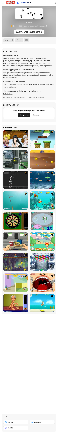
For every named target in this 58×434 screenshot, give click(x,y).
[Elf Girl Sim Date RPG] (15, 139)
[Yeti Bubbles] (42, 262)
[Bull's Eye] (15, 221)
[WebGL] (15, 428)
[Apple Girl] (42, 241)
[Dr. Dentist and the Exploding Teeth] (42, 282)
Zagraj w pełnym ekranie (29, 32)
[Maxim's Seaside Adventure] (42, 303)
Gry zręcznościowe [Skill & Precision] (18, 97)
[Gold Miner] (42, 159)
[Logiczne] (42, 422)
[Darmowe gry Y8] (10, 3)
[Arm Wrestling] (15, 303)
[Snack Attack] (15, 241)
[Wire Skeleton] (15, 180)
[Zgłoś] (19, 40)
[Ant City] (15, 159)
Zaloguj (36, 115)
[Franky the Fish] (42, 180)
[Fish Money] (15, 262)
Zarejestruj (24, 115)
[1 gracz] (15, 422)
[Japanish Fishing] (42, 221)
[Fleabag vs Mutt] (15, 282)
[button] (8, 94)
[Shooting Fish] (15, 200)
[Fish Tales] (42, 200)
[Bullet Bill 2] (42, 139)
